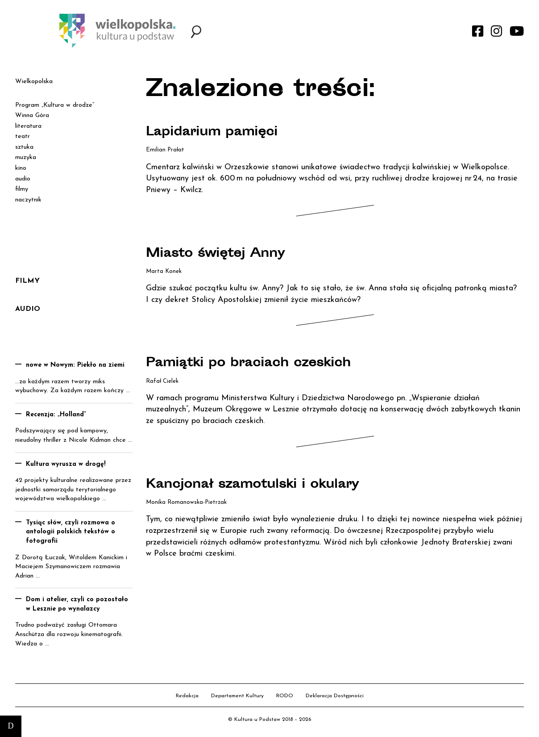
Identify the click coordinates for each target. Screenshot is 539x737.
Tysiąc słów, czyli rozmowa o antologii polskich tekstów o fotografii (70, 531)
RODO (284, 696)
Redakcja (187, 696)
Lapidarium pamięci (213, 132)
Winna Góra (32, 115)
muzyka (25, 157)
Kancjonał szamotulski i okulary (255, 485)
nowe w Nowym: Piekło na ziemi (75, 365)
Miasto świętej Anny (218, 254)
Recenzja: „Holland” (56, 414)
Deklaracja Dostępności (335, 696)
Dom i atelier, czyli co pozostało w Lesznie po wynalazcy (77, 604)
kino (20, 168)
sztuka (24, 147)
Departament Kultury (237, 696)
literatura (28, 126)
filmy (21, 189)
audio (22, 179)
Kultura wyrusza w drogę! (66, 464)
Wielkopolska (34, 81)
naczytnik (28, 200)
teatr (22, 136)
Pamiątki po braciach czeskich (251, 363)
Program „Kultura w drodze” (54, 105)
